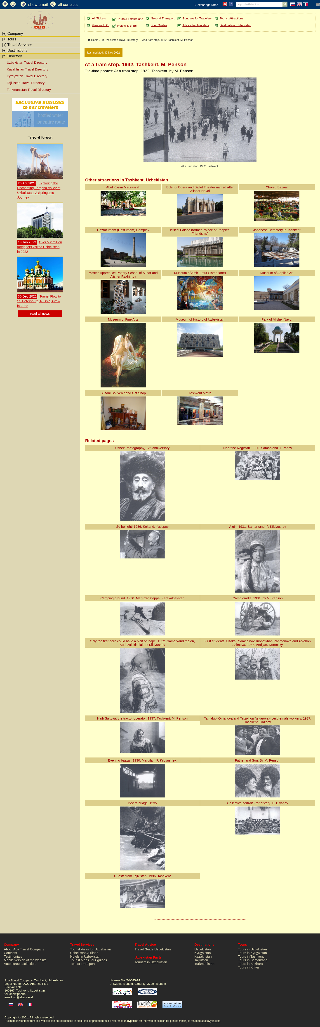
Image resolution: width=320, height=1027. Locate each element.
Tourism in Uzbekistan (151, 962)
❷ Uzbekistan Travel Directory (119, 40)
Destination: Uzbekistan (235, 25)
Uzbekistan (202, 949)
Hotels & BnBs (127, 25)
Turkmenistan (204, 964)
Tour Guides (159, 25)
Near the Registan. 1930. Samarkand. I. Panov (257, 448)
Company (12, 33)
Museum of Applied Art (277, 273)
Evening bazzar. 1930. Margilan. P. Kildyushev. (142, 760)
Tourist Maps (79, 960)
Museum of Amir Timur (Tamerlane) (200, 273)
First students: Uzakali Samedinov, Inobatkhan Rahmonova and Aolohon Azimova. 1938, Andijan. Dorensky (258, 643)
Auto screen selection (19, 964)
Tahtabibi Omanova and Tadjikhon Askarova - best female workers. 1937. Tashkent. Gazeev (257, 720)
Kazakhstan (203, 956)
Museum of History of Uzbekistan (200, 319)
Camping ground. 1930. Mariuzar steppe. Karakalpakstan (142, 598)
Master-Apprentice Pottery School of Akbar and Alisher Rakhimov (123, 274)
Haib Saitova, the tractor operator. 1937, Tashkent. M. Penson (142, 718)
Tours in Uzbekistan (252, 949)
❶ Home (93, 40)
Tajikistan (201, 960)
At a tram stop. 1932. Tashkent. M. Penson (167, 40)
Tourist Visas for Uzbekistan (90, 949)
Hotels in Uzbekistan (85, 956)
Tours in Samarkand (252, 960)
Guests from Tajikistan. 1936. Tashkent (142, 876)
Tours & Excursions (130, 19)
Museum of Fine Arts (123, 319)
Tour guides (98, 960)
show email (38, 4)
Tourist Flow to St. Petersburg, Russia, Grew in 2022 (39, 301)
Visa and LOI (100, 25)
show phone (17, 994)
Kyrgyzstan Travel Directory (27, 76)
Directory (12, 56)
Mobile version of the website (25, 960)
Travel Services (17, 45)
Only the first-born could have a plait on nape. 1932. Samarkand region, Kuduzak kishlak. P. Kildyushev (142, 643)
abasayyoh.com (210, 1020)
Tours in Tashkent (251, 956)
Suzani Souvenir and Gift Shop (123, 393)
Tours (9, 39)
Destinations (14, 50)
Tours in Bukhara (250, 964)
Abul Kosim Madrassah (123, 187)
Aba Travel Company (18, 980)
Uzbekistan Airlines (84, 953)
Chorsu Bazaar (277, 187)
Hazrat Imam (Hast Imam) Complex (123, 230)
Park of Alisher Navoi (276, 319)
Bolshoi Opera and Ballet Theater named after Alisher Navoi (200, 189)
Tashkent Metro (200, 393)
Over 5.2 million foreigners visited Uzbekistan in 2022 (39, 246)
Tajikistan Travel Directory (26, 83)
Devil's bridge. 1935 (142, 803)
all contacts (68, 4)
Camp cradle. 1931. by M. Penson (258, 598)
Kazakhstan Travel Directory (27, 69)
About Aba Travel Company (24, 949)
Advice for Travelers (195, 25)
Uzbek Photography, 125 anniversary (142, 448)
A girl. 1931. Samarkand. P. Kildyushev (257, 526)
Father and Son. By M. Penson (257, 760)
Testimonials (13, 956)
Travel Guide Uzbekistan (153, 949)
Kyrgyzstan (202, 953)
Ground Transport (162, 18)
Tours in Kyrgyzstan (252, 953)
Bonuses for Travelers (197, 18)
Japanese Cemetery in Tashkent (276, 230)
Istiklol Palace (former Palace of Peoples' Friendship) (200, 231)
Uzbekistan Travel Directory (27, 62)
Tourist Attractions (231, 18)
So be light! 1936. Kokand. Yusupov (142, 526)
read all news (40, 313)
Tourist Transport (82, 964)
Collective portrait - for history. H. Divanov (257, 803)
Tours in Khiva (248, 967)
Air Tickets (99, 18)
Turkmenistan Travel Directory (29, 89)
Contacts (10, 953)
